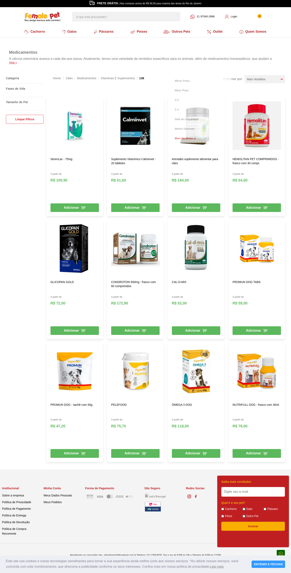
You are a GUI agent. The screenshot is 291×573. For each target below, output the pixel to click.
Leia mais (217, 566)
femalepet (57, 77)
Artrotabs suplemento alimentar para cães (195, 160)
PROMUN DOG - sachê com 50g (71, 404)
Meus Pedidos (53, 501)
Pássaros (103, 31)
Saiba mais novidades (236, 481)
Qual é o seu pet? (233, 502)
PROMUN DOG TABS (247, 281)
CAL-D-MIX (179, 281)
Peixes (138, 31)
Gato (249, 508)
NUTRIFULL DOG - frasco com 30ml (256, 404)
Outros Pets (178, 31)
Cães (69, 77)
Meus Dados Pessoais (58, 494)
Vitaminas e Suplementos (118, 77)
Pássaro (272, 508)
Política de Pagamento (16, 508)
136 (141, 77)
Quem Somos (254, 31)
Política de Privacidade (16, 501)
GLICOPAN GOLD (62, 281)
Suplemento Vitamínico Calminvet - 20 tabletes (133, 160)
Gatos (68, 31)
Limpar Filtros (24, 118)
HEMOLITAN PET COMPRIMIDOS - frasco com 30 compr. (256, 160)
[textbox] (126, 16)
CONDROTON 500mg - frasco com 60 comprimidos (133, 283)
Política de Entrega (14, 514)
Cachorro (33, 31)
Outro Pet (252, 515)
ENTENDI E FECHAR (268, 564)
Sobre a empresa (13, 494)
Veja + (13, 61)
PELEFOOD (119, 404)
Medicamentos (86, 77)
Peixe (228, 515)
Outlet (216, 31)
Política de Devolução (16, 521)
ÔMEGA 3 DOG (182, 404)
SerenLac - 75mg (61, 158)
